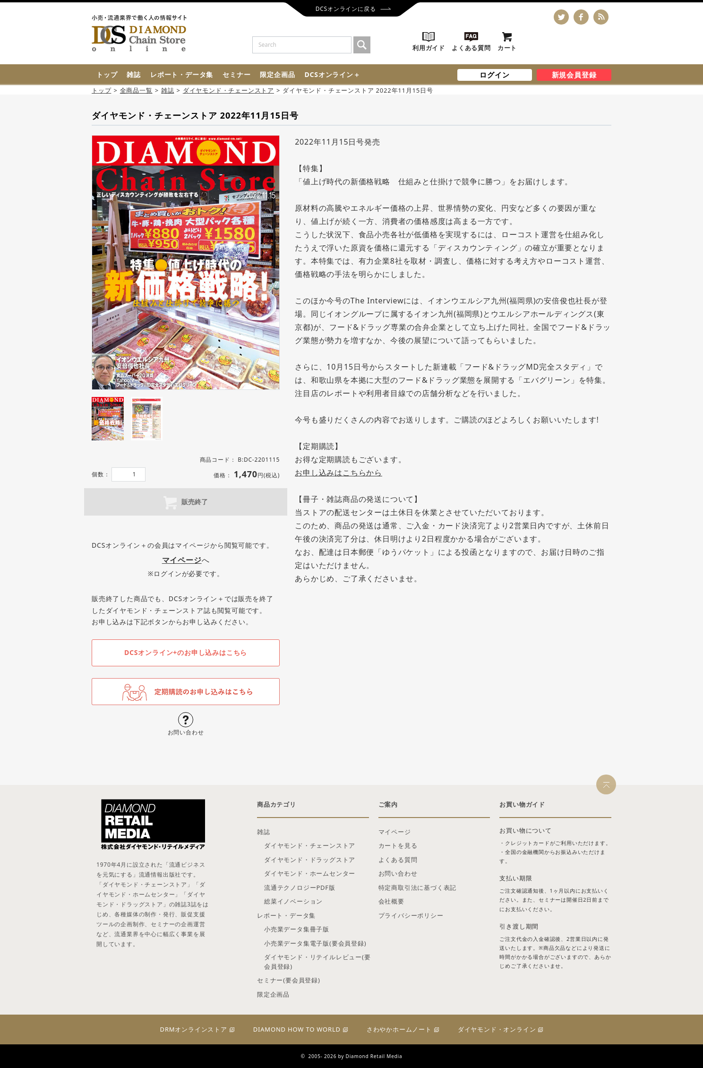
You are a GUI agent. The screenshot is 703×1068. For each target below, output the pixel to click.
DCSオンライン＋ (332, 74)
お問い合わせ (398, 873)
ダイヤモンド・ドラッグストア (309, 859)
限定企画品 (277, 74)
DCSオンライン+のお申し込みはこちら (185, 652)
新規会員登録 (574, 74)
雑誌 (134, 74)
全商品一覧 (136, 90)
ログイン (494, 74)
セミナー (236, 74)
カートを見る (398, 845)
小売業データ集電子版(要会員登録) (315, 943)
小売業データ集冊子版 (296, 929)
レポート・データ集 (181, 74)
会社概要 (391, 901)
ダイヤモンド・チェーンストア (228, 90)
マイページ (394, 831)
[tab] (108, 418)
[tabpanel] (186, 263)
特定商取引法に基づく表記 (417, 887)
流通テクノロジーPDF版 (299, 887)
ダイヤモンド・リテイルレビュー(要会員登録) (317, 962)
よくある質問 (398, 859)
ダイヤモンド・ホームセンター (309, 873)
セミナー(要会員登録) (288, 980)
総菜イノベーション (293, 901)
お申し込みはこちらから (338, 472)
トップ (106, 74)
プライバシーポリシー (411, 915)
